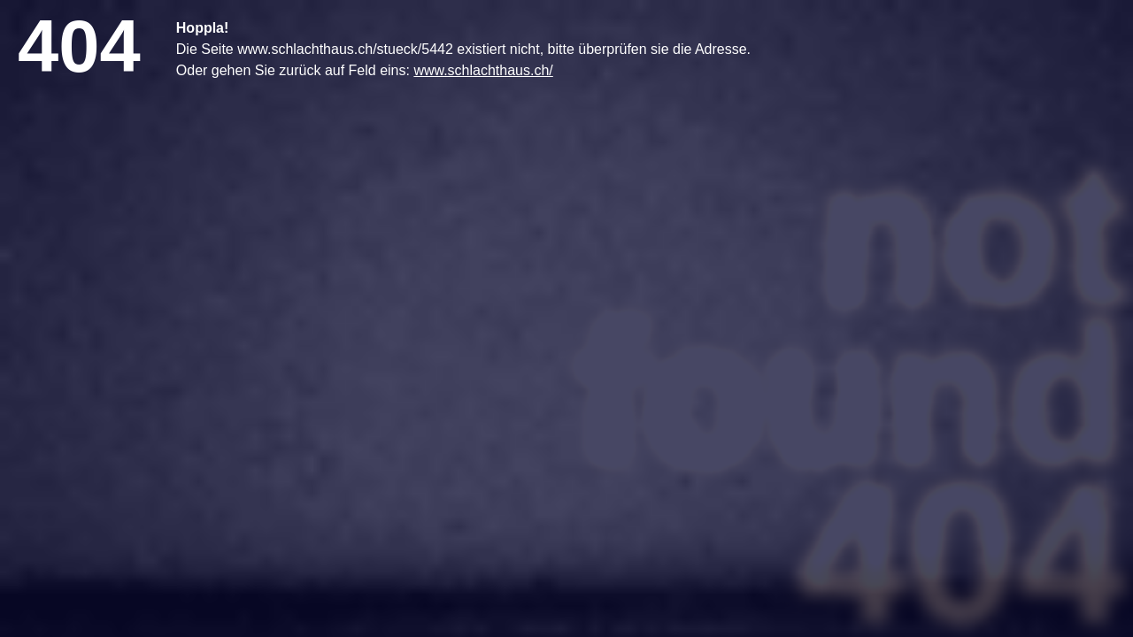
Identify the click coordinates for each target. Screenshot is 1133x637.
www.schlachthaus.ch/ (482, 70)
